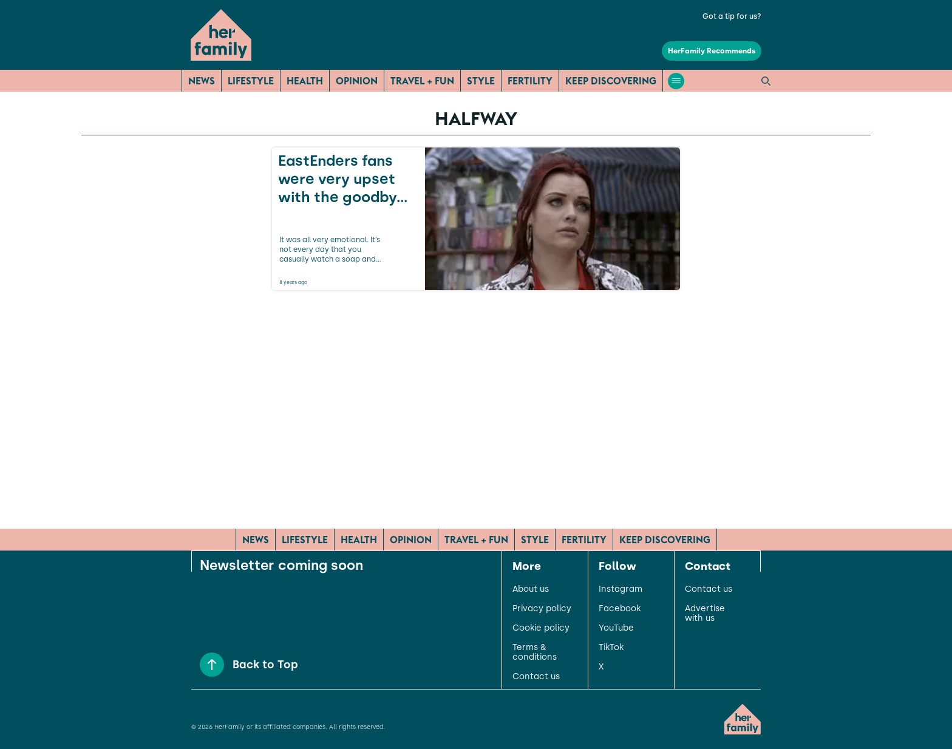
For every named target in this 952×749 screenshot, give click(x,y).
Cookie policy (541, 628)
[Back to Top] (212, 664)
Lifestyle (251, 81)
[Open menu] (676, 81)
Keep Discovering (610, 81)
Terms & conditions (534, 652)
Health (305, 81)
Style (481, 81)
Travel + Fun (422, 81)
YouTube (616, 628)
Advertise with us (705, 613)
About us (530, 589)
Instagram (620, 589)
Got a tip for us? (731, 16)
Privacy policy (541, 609)
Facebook (620, 609)
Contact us (536, 677)
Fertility (530, 81)
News (201, 81)
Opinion (357, 81)
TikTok (611, 647)
